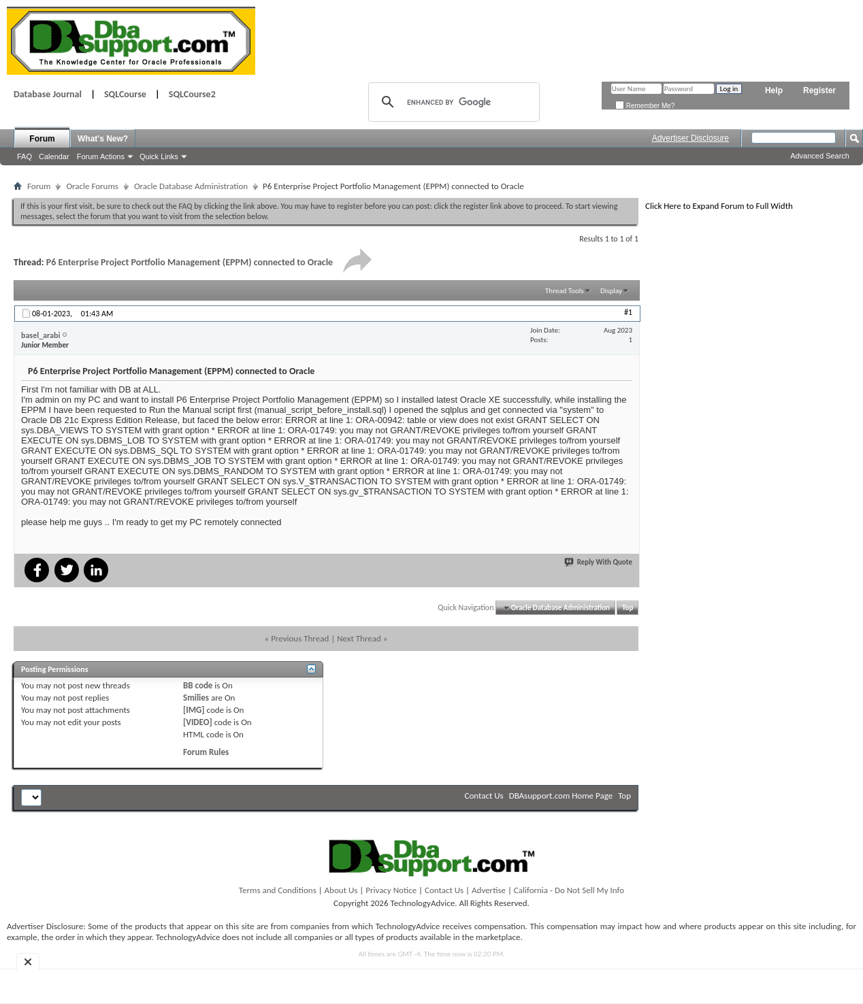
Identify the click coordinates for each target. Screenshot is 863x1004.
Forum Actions (101, 156)
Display (611, 290)
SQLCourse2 (192, 94)
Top (627, 607)
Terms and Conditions (277, 890)
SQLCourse (125, 94)
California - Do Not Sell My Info (569, 890)
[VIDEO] (197, 722)
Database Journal (48, 94)
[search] (452, 102)
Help (774, 90)
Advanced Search (819, 156)
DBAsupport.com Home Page (561, 795)
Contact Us (484, 795)
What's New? (103, 139)
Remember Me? (644, 106)
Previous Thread (300, 638)
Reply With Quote (599, 562)
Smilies (196, 697)
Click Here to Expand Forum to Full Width (719, 206)
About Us (341, 890)
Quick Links (159, 156)
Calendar (54, 156)
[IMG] (194, 710)
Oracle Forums (92, 186)
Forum (41, 139)
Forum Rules (206, 752)
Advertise (489, 890)
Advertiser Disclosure (690, 138)
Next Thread (359, 638)
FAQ (24, 156)
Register (819, 90)
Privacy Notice (391, 890)
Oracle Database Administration (191, 186)
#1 (628, 312)
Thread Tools (564, 290)
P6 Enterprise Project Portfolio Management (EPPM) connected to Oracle (189, 262)
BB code (197, 685)
